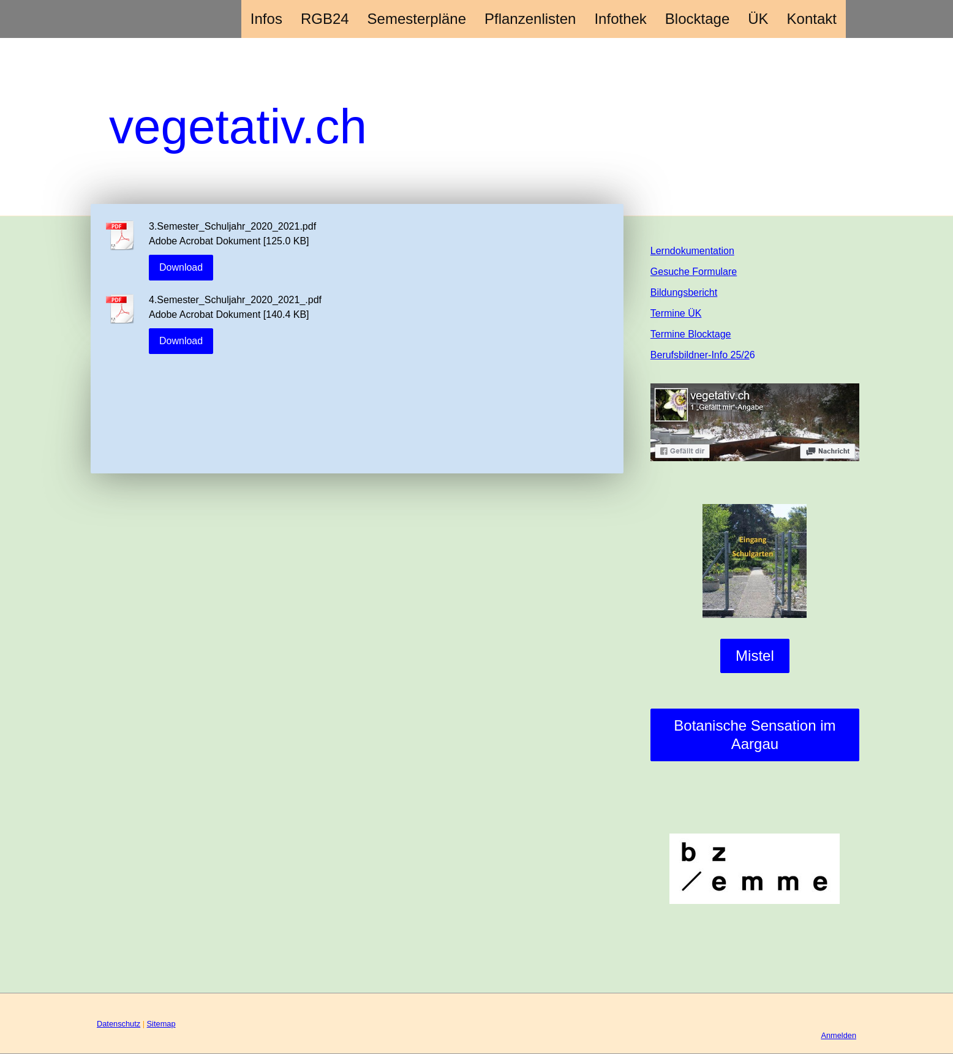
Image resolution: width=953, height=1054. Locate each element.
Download (181, 267)
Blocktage (697, 18)
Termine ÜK (676, 313)
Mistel (755, 655)
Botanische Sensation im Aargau (754, 734)
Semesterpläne (416, 18)
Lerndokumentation (692, 251)
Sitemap (161, 1023)
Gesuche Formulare (693, 271)
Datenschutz (118, 1023)
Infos (266, 18)
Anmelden (838, 1035)
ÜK (758, 18)
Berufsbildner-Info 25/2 (700, 355)
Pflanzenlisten (530, 18)
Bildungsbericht (683, 292)
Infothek (620, 18)
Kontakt (812, 18)
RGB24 (325, 18)
